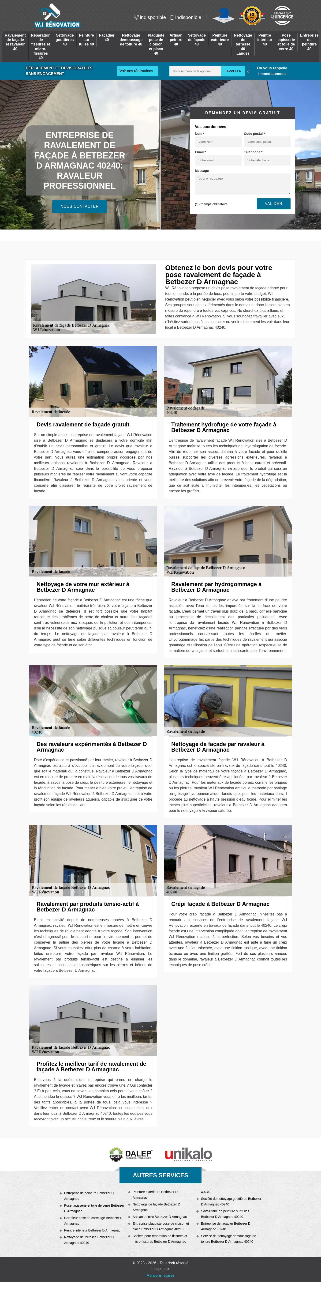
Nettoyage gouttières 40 (65, 39)
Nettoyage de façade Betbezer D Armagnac (156, 1207)
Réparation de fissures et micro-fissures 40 (41, 46)
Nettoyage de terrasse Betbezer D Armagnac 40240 (89, 1240)
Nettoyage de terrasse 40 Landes (243, 44)
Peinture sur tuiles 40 (86, 39)
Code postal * (254, 134)
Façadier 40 (107, 37)
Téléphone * (253, 152)
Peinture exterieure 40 (220, 39)
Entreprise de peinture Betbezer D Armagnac (89, 1196)
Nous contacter (79, 206)
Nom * (199, 134)
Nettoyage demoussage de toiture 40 (131, 39)
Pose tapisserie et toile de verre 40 (286, 42)
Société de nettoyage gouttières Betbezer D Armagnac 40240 (231, 1201)
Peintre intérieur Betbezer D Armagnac (92, 1230)
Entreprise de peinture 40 (309, 42)
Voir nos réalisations (136, 71)
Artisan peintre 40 (176, 39)
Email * (200, 152)
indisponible (150, 17)
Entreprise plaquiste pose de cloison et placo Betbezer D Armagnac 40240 (161, 1226)
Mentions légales (160, 1275)
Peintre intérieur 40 (264, 39)
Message (202, 171)
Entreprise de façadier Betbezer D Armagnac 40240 (225, 1226)
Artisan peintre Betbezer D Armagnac (160, 1217)
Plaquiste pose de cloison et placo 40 (156, 44)
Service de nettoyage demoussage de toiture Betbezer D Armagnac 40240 (228, 1238)
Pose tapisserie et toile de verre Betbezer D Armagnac (94, 1208)
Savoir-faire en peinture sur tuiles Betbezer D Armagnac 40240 (225, 1214)
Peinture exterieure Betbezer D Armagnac (155, 1194)
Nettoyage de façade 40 (197, 39)
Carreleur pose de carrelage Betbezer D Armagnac (93, 1220)
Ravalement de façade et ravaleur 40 (15, 42)
